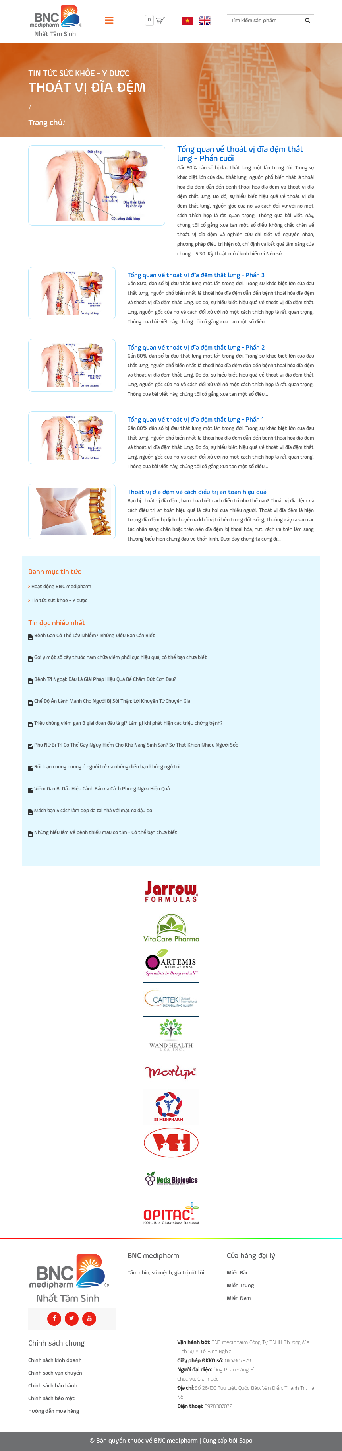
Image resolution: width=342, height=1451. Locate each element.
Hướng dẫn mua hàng (53, 1411)
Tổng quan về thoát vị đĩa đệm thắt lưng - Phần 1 (196, 420)
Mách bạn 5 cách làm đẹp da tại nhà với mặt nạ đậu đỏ (93, 810)
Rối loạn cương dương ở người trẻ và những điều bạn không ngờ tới (107, 767)
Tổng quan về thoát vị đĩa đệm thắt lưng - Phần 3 (196, 275)
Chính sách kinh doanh (55, 1360)
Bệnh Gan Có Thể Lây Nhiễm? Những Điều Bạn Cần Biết (94, 635)
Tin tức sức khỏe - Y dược (78, 74)
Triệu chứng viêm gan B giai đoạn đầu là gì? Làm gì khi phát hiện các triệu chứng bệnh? (128, 723)
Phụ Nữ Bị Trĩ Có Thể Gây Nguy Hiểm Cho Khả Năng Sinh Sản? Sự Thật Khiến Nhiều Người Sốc (136, 745)
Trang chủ (45, 123)
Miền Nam (239, 1298)
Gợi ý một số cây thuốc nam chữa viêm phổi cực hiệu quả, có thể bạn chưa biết (120, 657)
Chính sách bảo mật (51, 1398)
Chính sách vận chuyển (55, 1373)
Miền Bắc (237, 1273)
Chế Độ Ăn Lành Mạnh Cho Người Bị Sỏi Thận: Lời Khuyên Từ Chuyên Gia (112, 701)
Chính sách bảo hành (52, 1386)
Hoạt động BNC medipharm (59, 586)
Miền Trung (240, 1285)
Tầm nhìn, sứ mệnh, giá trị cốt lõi (166, 1273)
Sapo (246, 1441)
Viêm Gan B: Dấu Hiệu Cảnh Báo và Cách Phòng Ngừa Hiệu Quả (102, 789)
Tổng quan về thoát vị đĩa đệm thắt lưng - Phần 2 (196, 348)
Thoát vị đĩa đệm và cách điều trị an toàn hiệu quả (197, 492)
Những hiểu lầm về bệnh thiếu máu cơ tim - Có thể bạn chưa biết (105, 832)
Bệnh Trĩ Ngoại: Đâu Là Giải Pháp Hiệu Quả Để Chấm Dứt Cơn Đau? (105, 679)
